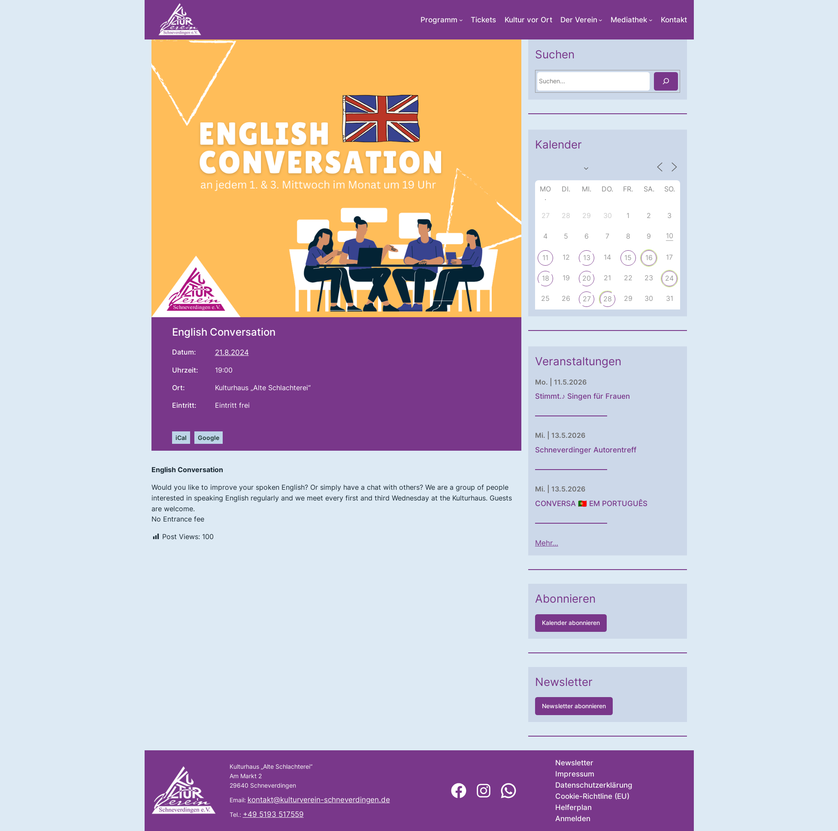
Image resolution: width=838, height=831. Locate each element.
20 (611, 278)
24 (694, 278)
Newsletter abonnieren (599, 706)
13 (611, 257)
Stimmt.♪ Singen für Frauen (607, 396)
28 (632, 298)
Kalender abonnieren (596, 622)
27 (612, 298)
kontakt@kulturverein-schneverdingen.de (319, 799)
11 (570, 257)
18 (570, 278)
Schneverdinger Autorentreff (610, 450)
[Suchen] (690, 81)
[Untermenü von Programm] (461, 20)
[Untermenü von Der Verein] (600, 20)
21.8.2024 (232, 352)
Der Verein (578, 19)
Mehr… (571, 543)
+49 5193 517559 (273, 814)
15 (652, 257)
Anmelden (572, 818)
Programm (439, 19)
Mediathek (629, 19)
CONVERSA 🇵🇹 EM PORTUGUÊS (616, 503)
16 (674, 257)
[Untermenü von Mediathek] (651, 20)
